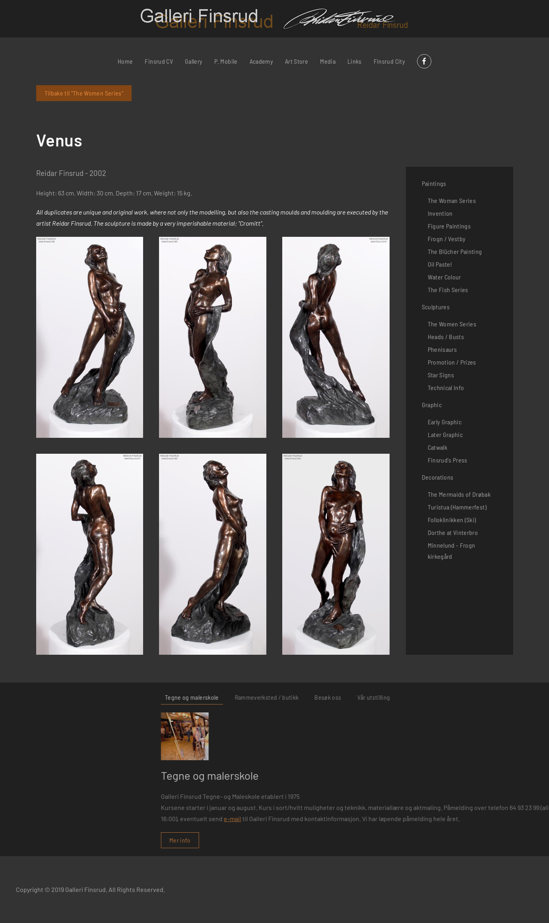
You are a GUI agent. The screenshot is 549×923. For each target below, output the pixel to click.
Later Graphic (445, 434)
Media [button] (328, 61)
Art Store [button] (296, 61)
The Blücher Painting (455, 251)
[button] (90, 337)
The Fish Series (448, 289)
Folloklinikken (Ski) (452, 519)
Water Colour (444, 277)
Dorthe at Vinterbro (453, 532)
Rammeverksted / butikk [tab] (455, 697)
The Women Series (452, 324)
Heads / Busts (446, 336)
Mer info (368, 840)
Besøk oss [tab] (516, 697)
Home (125, 61)
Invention (440, 213)
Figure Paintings (449, 226)
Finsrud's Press (448, 460)
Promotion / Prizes (452, 362)
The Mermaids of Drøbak (459, 494)
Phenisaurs (442, 349)
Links (354, 61)
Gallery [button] (193, 61)
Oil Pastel (440, 264)
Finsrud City (389, 61)
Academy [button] (261, 61)
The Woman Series (452, 200)
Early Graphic (445, 421)
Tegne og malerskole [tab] (380, 697)
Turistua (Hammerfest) (457, 507)
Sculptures (436, 306)
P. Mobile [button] (225, 61)
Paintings (434, 183)
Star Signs (441, 375)
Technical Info (446, 387)
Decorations (438, 477)
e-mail (421, 818)
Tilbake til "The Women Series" (84, 93)
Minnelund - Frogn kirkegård (451, 550)
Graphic (432, 404)
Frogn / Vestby (447, 238)
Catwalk (437, 447)
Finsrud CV (159, 61)
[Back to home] (274, 18)
